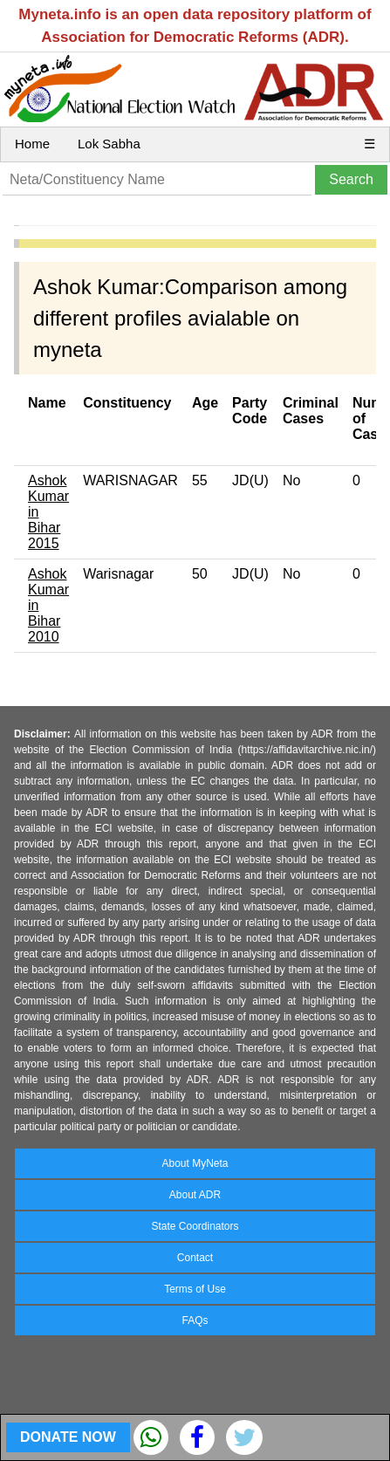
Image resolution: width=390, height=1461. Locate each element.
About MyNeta (194, 1163)
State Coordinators (194, 1226)
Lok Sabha (109, 143)
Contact (195, 1258)
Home (32, 143)
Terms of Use (195, 1289)
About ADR (195, 1195)
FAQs (194, 1320)
